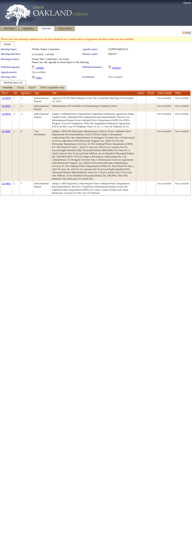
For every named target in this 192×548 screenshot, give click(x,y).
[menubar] (33, 87)
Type (36, 93)
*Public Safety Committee (46, 49)
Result (150, 93)
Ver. (15, 93)
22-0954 (6, 98)
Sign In (187, 2)
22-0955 (6, 105)
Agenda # (26, 93)
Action (141, 93)
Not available (39, 72)
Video (39, 77)
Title (54, 93)
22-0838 (6, 113)
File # (5, 93)
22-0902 (6, 183)
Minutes (116, 67)
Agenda (40, 67)
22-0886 (6, 131)
